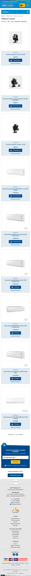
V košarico (17, 287)
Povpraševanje (17, 60)
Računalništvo (15, 531)
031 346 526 (15, 500)
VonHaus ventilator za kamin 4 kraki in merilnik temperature (15, 99)
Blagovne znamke (15, 523)
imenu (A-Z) (17, 21)
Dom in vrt (9, 16)
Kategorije (15, 12)
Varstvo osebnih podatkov (17, 563)
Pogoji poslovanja (6, 563)
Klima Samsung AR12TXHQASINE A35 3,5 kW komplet (16, 417)
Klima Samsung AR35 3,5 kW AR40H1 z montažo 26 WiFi (15, 189)
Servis (15, 543)
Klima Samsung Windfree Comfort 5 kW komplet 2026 (15, 281)
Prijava (27, 1)
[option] (15, 482)
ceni (9, 21)
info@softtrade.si (13, 1)
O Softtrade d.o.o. (15, 518)
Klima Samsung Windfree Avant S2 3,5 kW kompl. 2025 (15, 235)
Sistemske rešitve (15, 547)
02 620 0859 (15, 502)
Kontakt (15, 525)
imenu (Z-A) (24, 21)
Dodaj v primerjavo (15, 63)
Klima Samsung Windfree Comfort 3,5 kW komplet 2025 (15, 326)
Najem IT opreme (15, 545)
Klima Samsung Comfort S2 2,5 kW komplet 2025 (15, 372)
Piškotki (18, 565)
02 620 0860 (4, 1)
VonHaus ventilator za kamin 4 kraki (15, 144)
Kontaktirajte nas (15, 475)
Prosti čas (15, 536)
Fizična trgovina (15, 520)
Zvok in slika (15, 533)
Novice (15, 522)
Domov (3, 16)
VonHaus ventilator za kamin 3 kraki (15, 54)
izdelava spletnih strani (12, 573)
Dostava (13, 565)
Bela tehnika (15, 534)
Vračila (26, 563)
